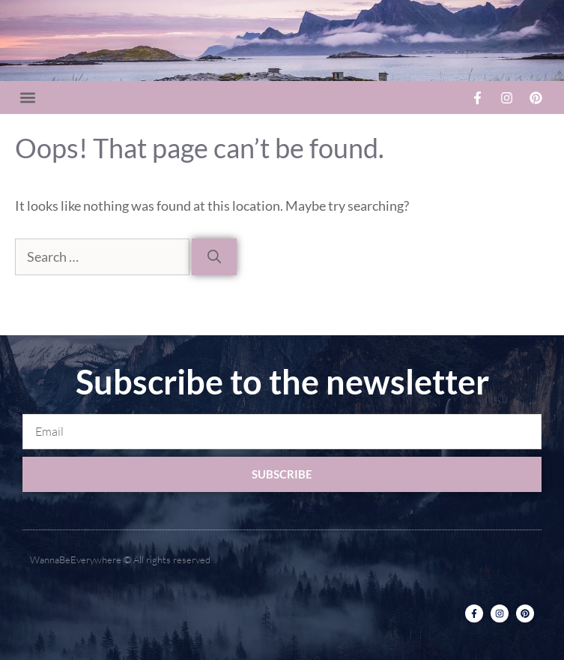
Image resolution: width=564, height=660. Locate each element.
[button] (27, 98)
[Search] (214, 256)
